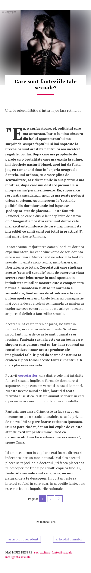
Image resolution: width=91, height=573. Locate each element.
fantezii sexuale (62, 552)
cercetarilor (28, 375)
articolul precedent (23, 539)
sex (36, 552)
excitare (45, 552)
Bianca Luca (48, 522)
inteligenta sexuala (18, 557)
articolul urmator (69, 539)
